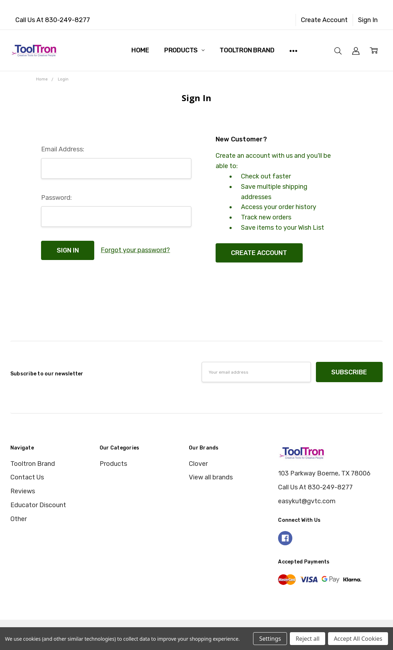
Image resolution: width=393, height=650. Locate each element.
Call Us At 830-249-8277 (52, 20)
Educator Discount (38, 505)
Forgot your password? (135, 250)
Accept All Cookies (358, 639)
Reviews (22, 491)
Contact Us (27, 477)
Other (18, 519)
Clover (198, 464)
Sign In (368, 20)
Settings (270, 639)
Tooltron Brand (247, 50)
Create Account (324, 20)
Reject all (307, 639)
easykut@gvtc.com (307, 501)
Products (184, 50)
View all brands (211, 477)
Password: (56, 198)
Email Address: (62, 149)
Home (140, 50)
